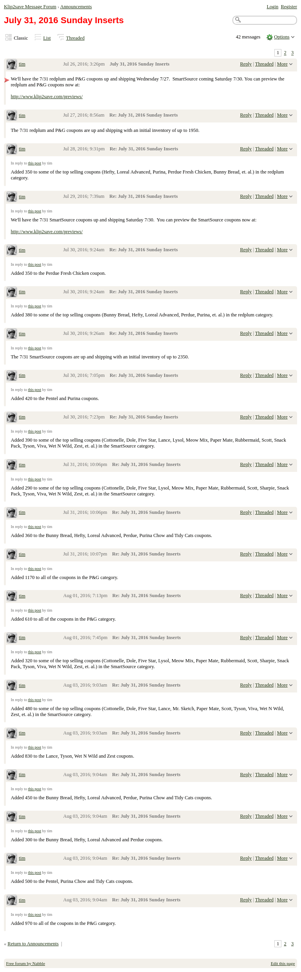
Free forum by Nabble (25, 963)
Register (289, 6)
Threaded (75, 38)
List (47, 38)
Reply (246, 64)
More (282, 64)
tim (22, 64)
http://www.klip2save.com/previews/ (46, 96)
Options (282, 37)
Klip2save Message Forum (30, 6)
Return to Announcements (32, 943)
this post (34, 163)
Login (272, 6)
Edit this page (283, 963)
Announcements (76, 6)
